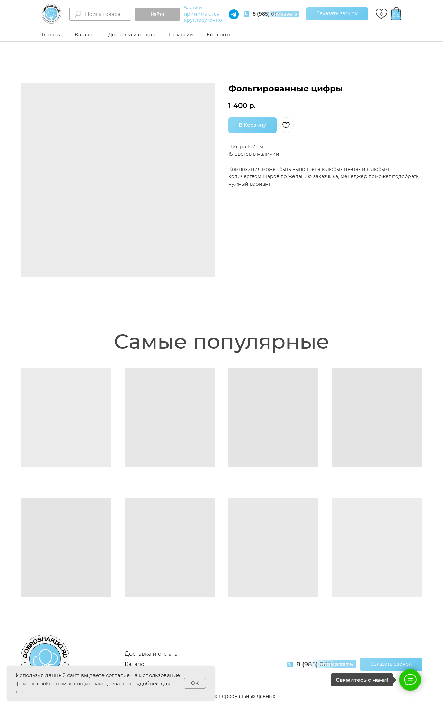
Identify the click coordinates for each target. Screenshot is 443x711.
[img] (51, 14)
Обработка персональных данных (232, 696)
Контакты (218, 34)
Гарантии (181, 34)
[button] (337, 13)
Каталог (85, 34)
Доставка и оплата (131, 34)
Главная (51, 34)
